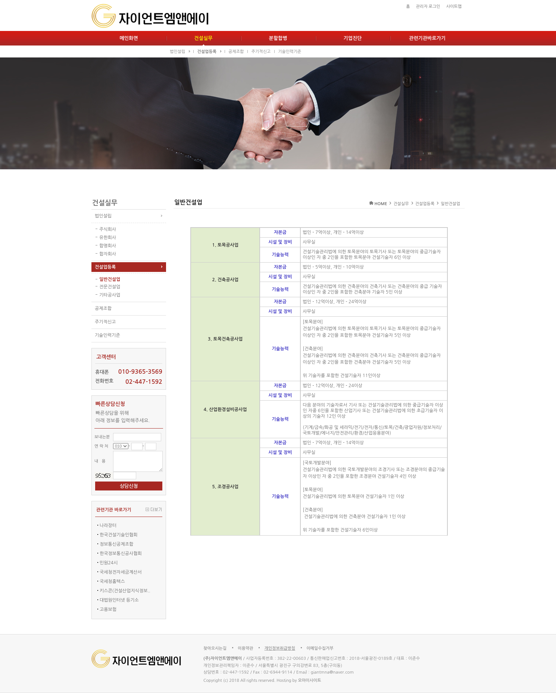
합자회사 (107, 254)
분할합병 (278, 38)
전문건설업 (109, 287)
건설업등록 (209, 52)
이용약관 (245, 648)
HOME (381, 204)
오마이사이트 (309, 680)
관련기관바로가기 (427, 38)
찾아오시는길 (215, 648)
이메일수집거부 (319, 648)
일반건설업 (109, 279)
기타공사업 (109, 295)
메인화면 (129, 38)
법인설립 (180, 52)
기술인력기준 (289, 52)
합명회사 (107, 246)
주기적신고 (261, 52)
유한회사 (107, 237)
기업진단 (353, 38)
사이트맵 (454, 6)
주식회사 (107, 229)
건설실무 (203, 38)
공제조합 (236, 52)
